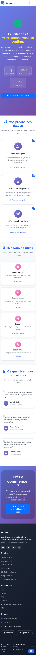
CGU (33, 647)
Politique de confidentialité (18, 648)
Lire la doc (18, 308)
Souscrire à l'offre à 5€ (8, 579)
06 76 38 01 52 (9, 622)
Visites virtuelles (6, 561)
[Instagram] (19, 547)
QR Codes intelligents (8, 572)
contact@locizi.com (10, 618)
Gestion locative (6, 557)
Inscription (8, 633)
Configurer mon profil (18, 168)
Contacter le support (18, 334)
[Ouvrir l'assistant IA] (31, 651)
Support (4, 601)
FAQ (2, 597)
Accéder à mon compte (18, 95)
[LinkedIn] (3, 547)
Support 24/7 (24, 633)
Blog (2, 590)
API (2, 608)
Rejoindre (18, 357)
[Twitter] (8, 547)
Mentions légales (4, 648)
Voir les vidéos (18, 282)
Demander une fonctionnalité (11, 604)
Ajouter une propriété (18, 201)
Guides (3, 593)
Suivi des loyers (6, 565)
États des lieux (6, 568)
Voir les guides (18, 102)
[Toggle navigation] (32, 3)
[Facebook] (14, 547)
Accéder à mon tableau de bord (18, 509)
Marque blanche (6, 576)
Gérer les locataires (18, 233)
